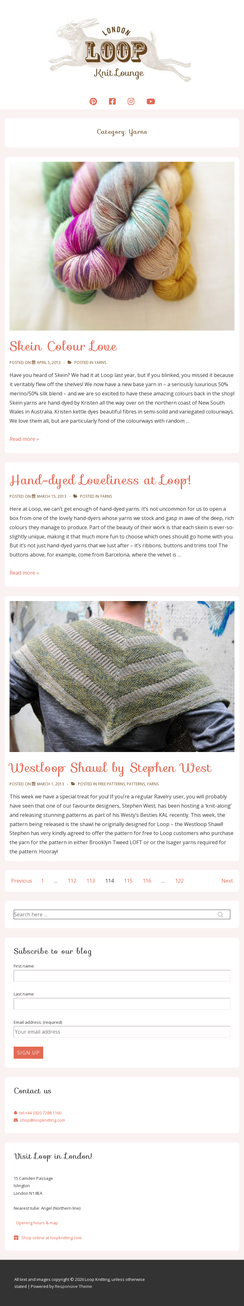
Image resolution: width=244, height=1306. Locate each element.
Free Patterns (111, 784)
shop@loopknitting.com (39, 1120)
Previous (21, 880)
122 (179, 880)
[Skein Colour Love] (49, 362)
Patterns (136, 784)
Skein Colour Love (63, 346)
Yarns (100, 362)
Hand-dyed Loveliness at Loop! (100, 480)
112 (72, 880)
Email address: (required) (38, 1022)
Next (227, 880)
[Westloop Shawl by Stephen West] (50, 784)
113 (90, 880)
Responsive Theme (73, 1286)
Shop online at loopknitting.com (48, 1238)
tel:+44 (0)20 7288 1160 (37, 1113)
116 (147, 880)
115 (128, 880)
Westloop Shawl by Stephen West (111, 767)
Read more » (24, 438)
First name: (24, 966)
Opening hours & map (37, 1223)
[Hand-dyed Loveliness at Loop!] (51, 496)
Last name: (24, 994)
